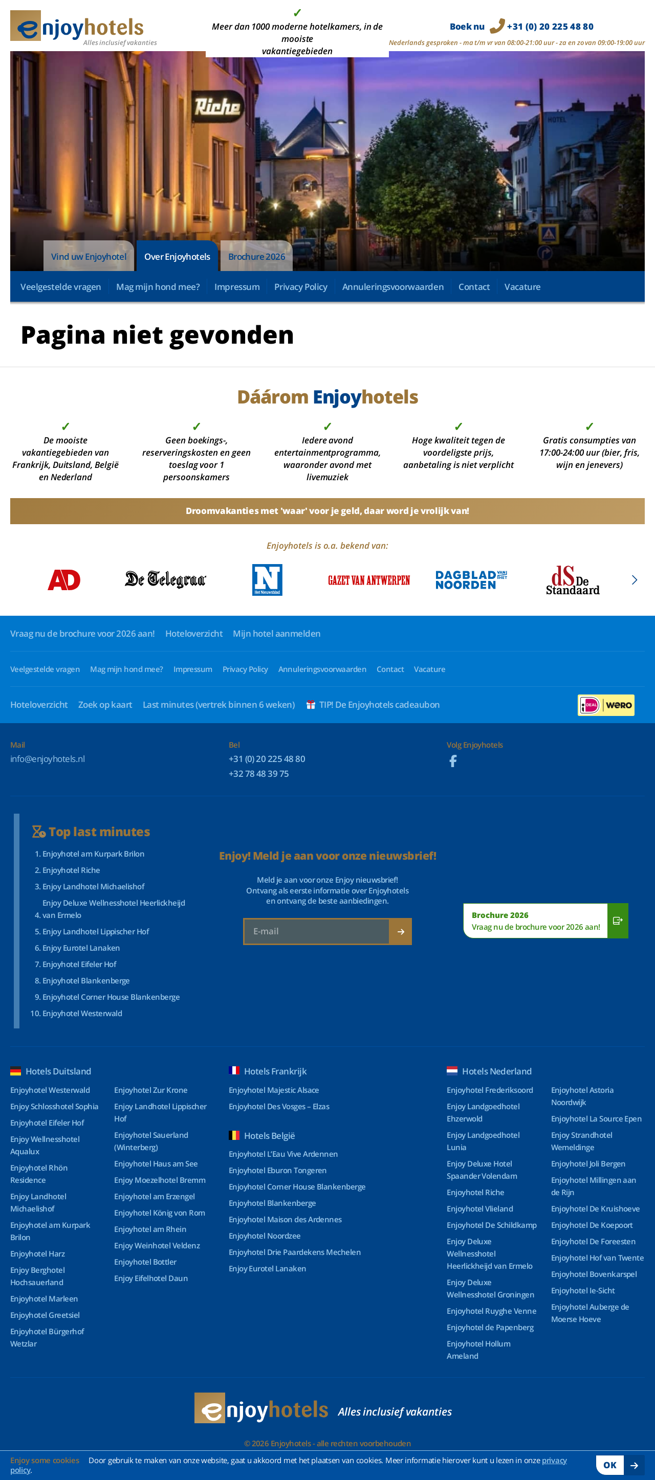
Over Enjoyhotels (177, 256)
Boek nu (522, 26)
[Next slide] (634, 580)
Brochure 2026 (256, 256)
